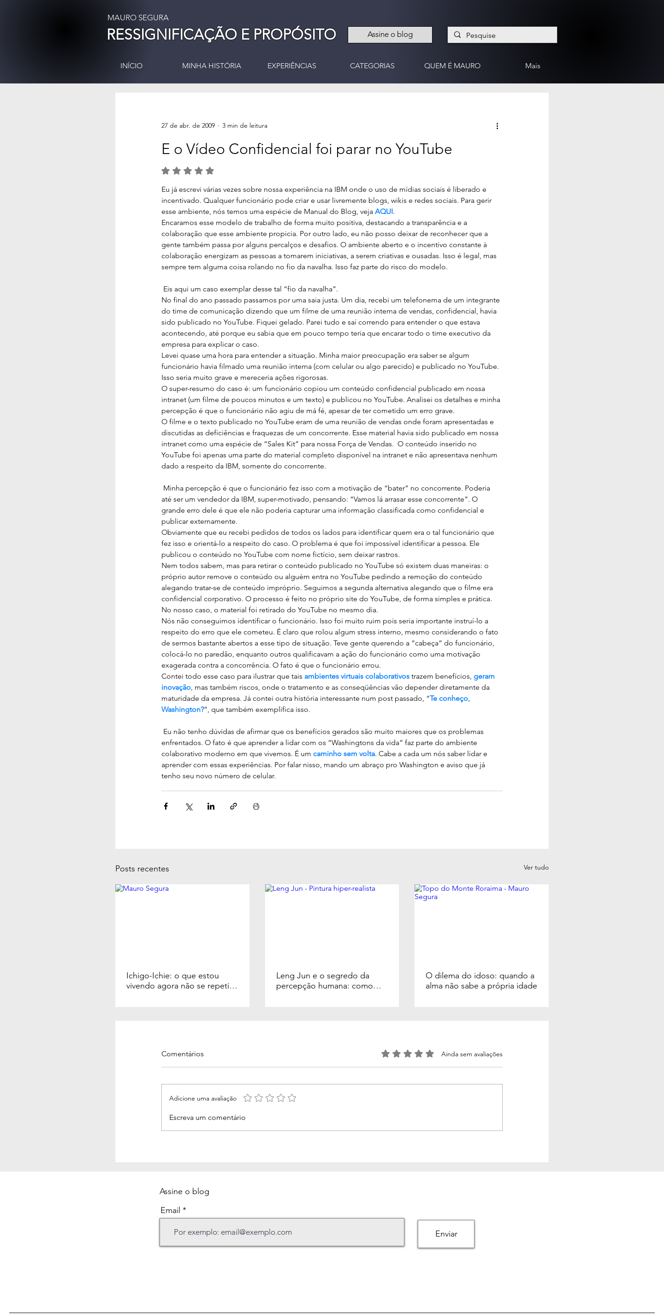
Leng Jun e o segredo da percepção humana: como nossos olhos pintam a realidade (324, 981)
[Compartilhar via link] (233, 806)
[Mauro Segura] (182, 921)
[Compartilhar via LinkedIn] (211, 806)
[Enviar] (446, 1234)
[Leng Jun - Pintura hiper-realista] (332, 922)
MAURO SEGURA (138, 17)
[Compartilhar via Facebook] (165, 806)
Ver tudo (536, 867)
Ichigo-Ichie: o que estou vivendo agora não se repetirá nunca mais (181, 981)
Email (170, 1210)
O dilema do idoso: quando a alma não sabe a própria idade (481, 981)
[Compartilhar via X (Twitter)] (188, 806)
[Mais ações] (497, 125)
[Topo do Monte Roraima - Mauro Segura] (482, 921)
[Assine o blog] (390, 34)
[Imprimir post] (256, 806)
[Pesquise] (502, 35)
